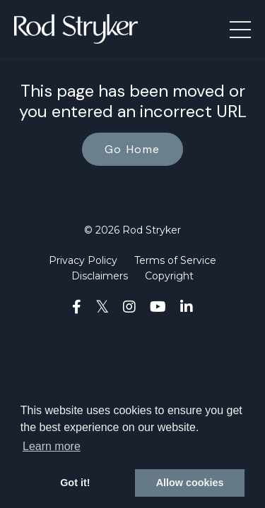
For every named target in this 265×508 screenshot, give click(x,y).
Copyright (169, 276)
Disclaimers (99, 276)
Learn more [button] (52, 446)
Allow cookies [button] (190, 482)
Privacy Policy (83, 260)
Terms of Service (175, 260)
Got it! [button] (75, 482)
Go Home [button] (132, 149)
